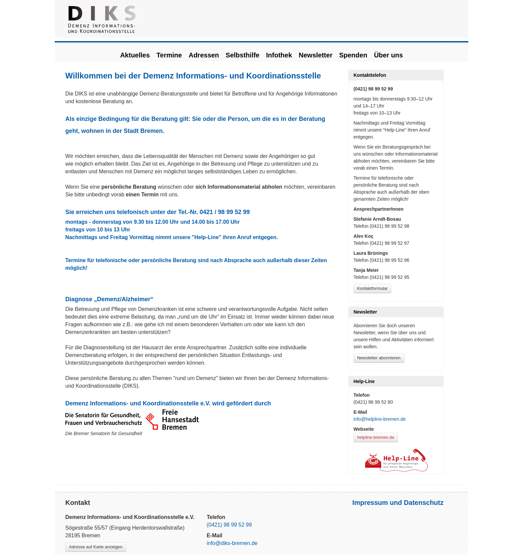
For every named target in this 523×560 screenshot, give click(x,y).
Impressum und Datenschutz (397, 502)
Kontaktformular (372, 288)
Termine (169, 55)
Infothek (279, 55)
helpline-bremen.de (375, 437)
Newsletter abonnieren (379, 357)
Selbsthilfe (242, 55)
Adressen (203, 55)
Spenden (353, 55)
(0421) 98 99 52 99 (229, 525)
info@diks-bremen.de (232, 543)
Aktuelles (135, 55)
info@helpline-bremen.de (380, 419)
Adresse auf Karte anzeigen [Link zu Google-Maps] (95, 546)
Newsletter (316, 55)
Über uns (388, 55)
